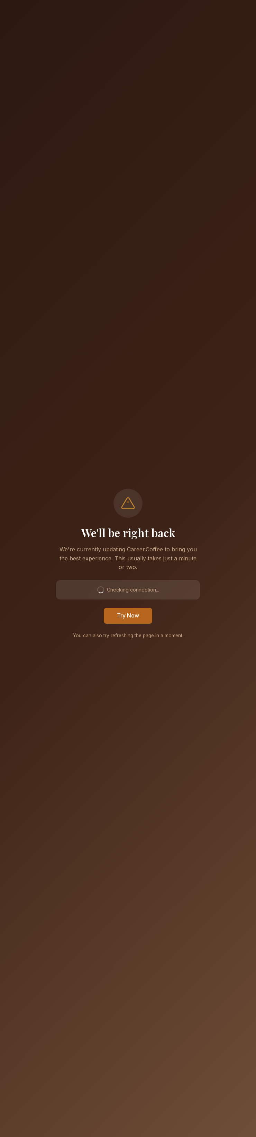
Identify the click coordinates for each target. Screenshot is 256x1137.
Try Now (128, 615)
